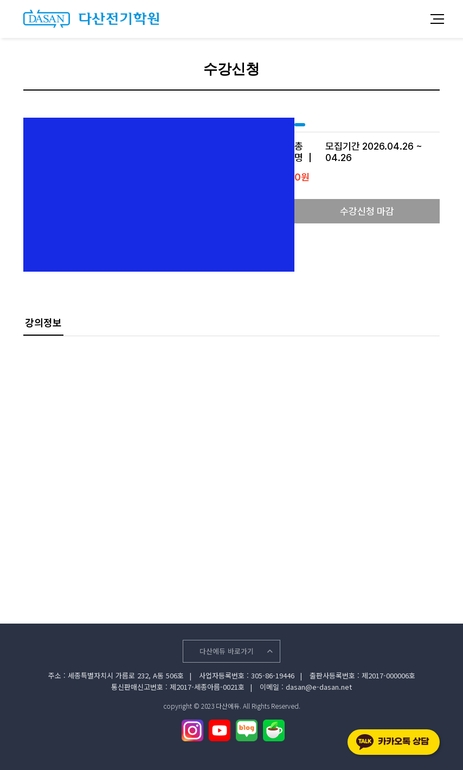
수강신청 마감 (367, 211)
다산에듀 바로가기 (236, 651)
